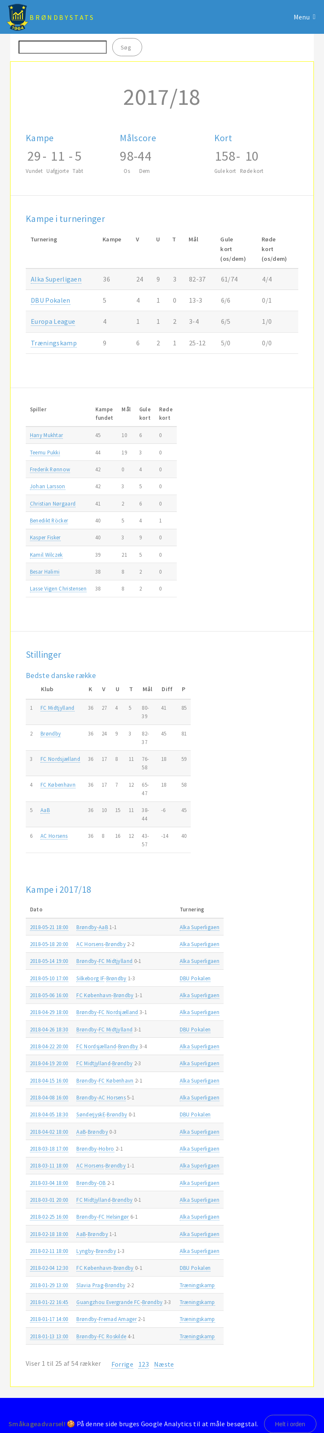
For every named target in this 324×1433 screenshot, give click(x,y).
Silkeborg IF (90, 978)
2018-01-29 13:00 (49, 1285)
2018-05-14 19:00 (49, 960)
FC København (58, 784)
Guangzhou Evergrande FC (108, 1302)
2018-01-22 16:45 (49, 1302)
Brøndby (50, 733)
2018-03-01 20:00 (49, 1199)
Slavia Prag (89, 1285)
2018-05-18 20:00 (49, 944)
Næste (164, 1364)
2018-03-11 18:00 (49, 1165)
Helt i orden (290, 1424)
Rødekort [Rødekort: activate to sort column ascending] (166, 413)
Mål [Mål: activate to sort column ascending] (126, 409)
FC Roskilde (113, 1336)
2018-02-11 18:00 (49, 1250)
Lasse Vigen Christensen (58, 588)
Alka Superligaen (56, 279)
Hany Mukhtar (46, 435)
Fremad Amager (118, 1318)
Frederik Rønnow (50, 469)
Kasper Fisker (45, 537)
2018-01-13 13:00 (49, 1336)
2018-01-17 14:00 (49, 1318)
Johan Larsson (47, 486)
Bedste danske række (61, 675)
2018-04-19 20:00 (49, 1063)
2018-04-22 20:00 (49, 1046)
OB (102, 1182)
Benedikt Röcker (49, 520)
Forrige (122, 1364)
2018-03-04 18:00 (49, 1182)
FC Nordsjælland (60, 758)
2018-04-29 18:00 (49, 1012)
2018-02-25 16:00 (49, 1216)
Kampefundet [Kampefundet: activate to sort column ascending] (104, 413)
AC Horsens (54, 835)
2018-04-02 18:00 (49, 1131)
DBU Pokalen (50, 300)
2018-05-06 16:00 (49, 995)
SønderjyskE (90, 1114)
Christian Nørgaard (53, 503)
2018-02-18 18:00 (49, 1234)
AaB (45, 810)
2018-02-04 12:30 (49, 1267)
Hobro (106, 1148)
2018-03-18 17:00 (49, 1148)
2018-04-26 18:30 (49, 1029)
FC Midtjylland (57, 707)
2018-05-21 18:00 (49, 927)
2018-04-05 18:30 (49, 1114)
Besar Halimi (45, 571)
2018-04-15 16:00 (49, 1080)
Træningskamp (54, 343)
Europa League (53, 321)
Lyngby (85, 1250)
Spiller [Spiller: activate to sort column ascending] (38, 409)
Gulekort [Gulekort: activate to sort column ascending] (145, 413)
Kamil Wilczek (46, 554)
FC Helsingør (114, 1216)
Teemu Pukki (45, 452)
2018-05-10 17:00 (49, 978)
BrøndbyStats (62, 17)
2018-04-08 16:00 (49, 1097)
